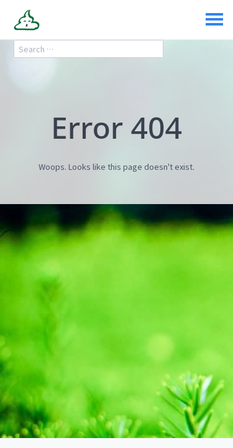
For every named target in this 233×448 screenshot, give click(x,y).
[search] (88, 49)
